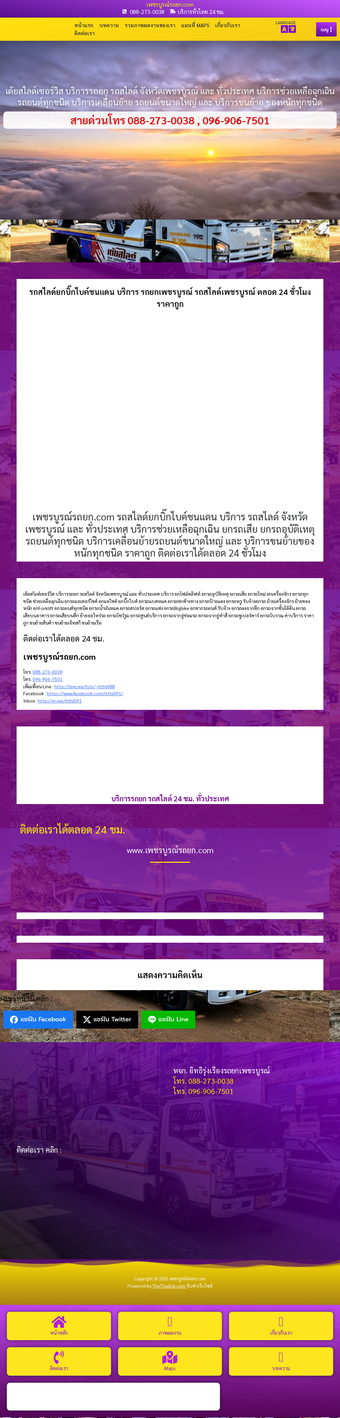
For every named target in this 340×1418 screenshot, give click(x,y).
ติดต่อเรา (84, 33)
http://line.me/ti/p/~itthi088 (84, 687)
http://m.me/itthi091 (60, 701)
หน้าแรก (83, 25)
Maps (170, 1369)
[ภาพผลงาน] (170, 1322)
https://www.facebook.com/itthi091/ (85, 694)
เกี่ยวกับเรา (227, 25)
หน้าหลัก (59, 1333)
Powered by (157, 1286)
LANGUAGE (286, 23)
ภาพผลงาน (169, 1333)
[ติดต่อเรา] (58, 1358)
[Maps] (170, 1358)
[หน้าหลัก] (58, 1322)
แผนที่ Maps (195, 25)
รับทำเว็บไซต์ (199, 1286)
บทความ (109, 25)
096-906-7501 (47, 680)
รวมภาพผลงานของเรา (150, 25)
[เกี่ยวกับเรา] (281, 1322)
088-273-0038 (47, 672)
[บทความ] (281, 1358)
